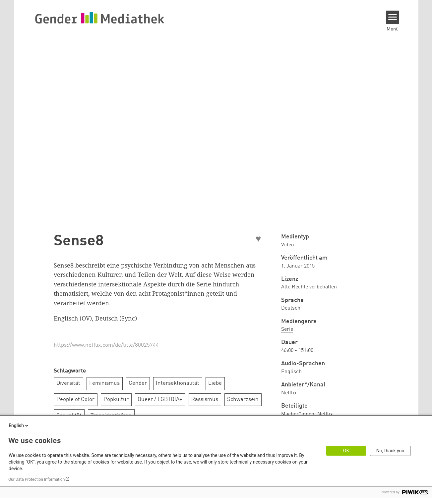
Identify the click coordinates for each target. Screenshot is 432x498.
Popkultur (116, 399)
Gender (138, 383)
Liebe (215, 383)
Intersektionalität (177, 383)
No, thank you (390, 450)
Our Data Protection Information (36, 479)
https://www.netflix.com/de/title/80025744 (106, 345)
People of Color (75, 399)
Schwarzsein (243, 399)
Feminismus (104, 383)
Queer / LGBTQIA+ (160, 399)
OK (346, 450)
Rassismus (204, 399)
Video (287, 245)
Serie (287, 329)
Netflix (325, 414)
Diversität (68, 383)
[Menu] (392, 17)
